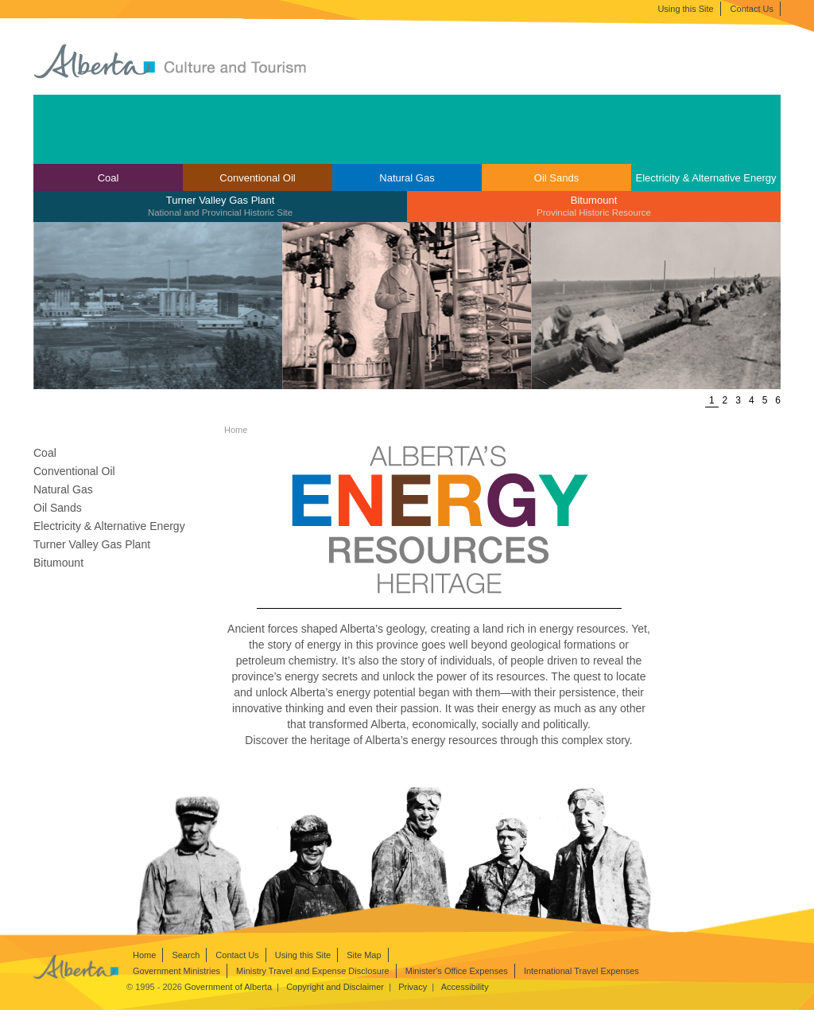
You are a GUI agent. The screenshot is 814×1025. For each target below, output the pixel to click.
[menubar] (407, 193)
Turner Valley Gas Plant (220, 206)
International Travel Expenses (581, 971)
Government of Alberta (228, 987)
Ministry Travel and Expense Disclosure (313, 971)
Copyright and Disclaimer (335, 987)
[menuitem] (108, 177)
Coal (108, 178)
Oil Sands (556, 178)
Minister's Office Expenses (456, 971)
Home (144, 955)
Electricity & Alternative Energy (705, 178)
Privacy (412, 987)
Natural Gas (406, 178)
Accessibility (465, 987)
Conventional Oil (257, 178)
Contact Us (752, 9)
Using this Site (685, 9)
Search (186, 955)
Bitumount (593, 206)
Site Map (364, 955)
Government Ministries (176, 971)
